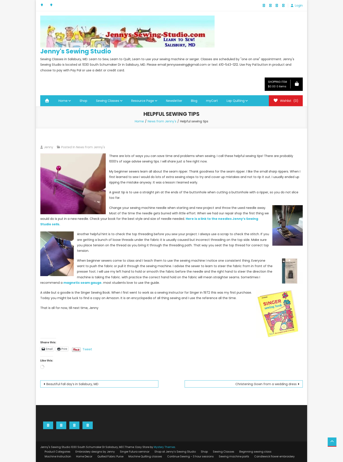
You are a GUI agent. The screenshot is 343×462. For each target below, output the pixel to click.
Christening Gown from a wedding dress (266, 384)
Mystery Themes (164, 447)
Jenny (48, 147)
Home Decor (84, 456)
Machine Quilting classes (145, 456)
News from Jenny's (90, 147)
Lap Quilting (236, 101)
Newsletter (174, 101)
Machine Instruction (58, 456)
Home (63, 101)
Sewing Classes (107, 101)
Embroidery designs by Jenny (95, 451)
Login (299, 5)
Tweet (87, 349)
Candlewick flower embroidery (274, 456)
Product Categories (57, 451)
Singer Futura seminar (134, 451)
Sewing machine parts (234, 456)
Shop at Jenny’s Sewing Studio (175, 451)
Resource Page (142, 101)
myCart (212, 101)
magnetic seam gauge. (82, 282)
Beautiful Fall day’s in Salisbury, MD (72, 384)
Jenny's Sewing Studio (75, 51)
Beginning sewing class (255, 451)
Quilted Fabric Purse (110, 456)
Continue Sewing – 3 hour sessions (190, 456)
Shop (83, 101)
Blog (194, 101)
